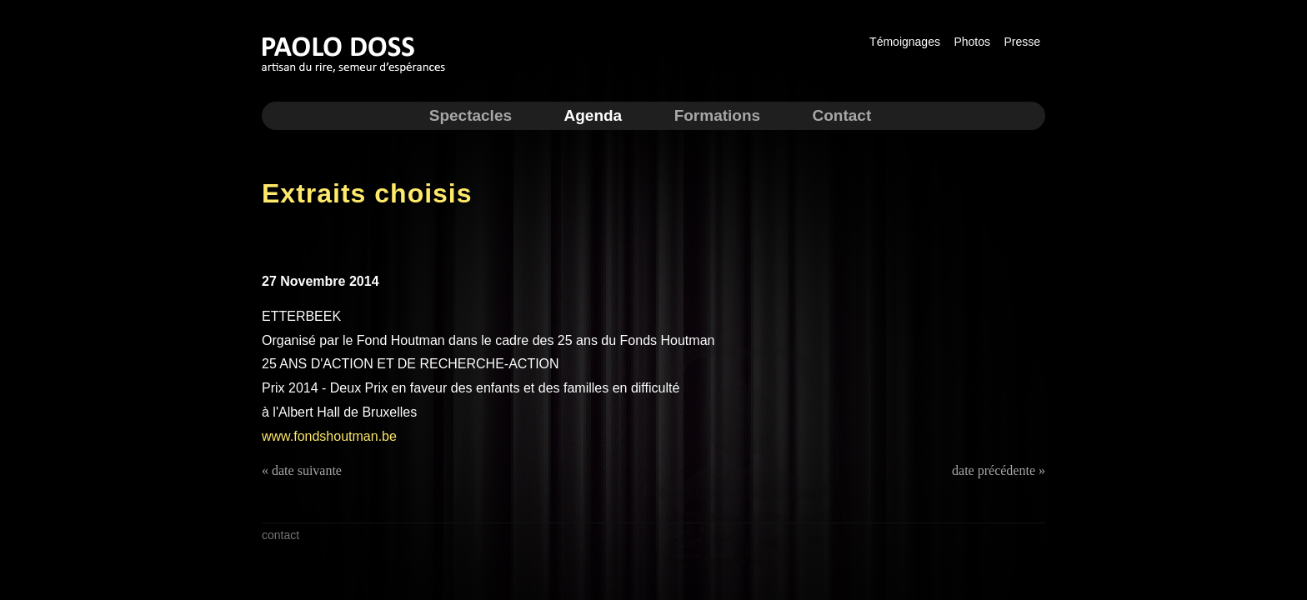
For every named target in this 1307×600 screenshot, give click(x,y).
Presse (1022, 41)
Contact (842, 115)
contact (280, 535)
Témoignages (904, 41)
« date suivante (302, 470)
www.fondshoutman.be (329, 436)
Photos (972, 41)
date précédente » (998, 470)
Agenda (592, 115)
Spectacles (470, 115)
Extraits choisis (367, 193)
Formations (717, 115)
